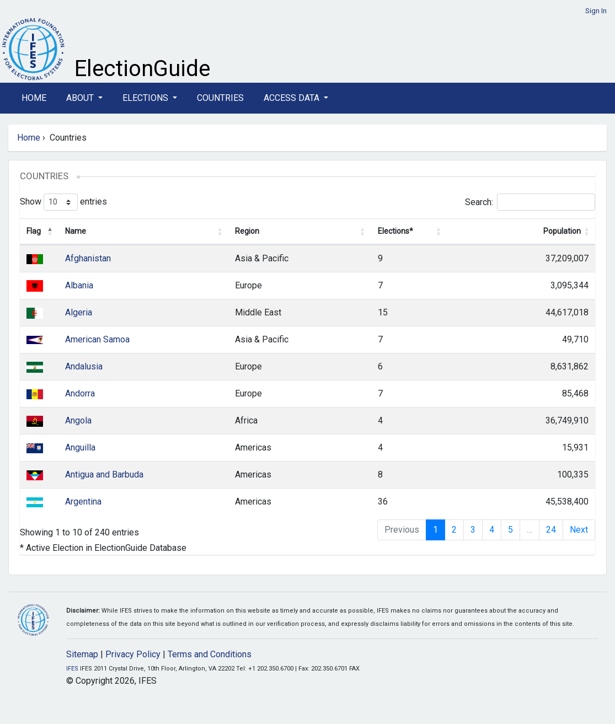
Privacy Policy (133, 654)
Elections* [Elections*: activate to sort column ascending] (395, 231)
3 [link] (472, 529)
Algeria (78, 312)
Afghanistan (88, 258)
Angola (78, 420)
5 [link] (510, 529)
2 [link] (454, 529)
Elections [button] (146, 98)
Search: (530, 202)
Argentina (83, 501)
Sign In (596, 11)
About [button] (81, 98)
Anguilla (80, 447)
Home (34, 98)
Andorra (80, 393)
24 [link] (551, 529)
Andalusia (84, 366)
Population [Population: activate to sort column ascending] (562, 231)
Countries (220, 98)
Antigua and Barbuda (104, 474)
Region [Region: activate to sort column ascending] (247, 231)
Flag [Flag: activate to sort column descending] (33, 231)
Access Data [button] (293, 98)
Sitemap (82, 654)
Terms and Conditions (210, 654)
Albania (79, 285)
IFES (72, 668)
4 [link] (491, 529)
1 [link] (435, 529)
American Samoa (97, 339)
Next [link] (579, 529)
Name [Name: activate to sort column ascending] (75, 231)
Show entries (63, 202)
